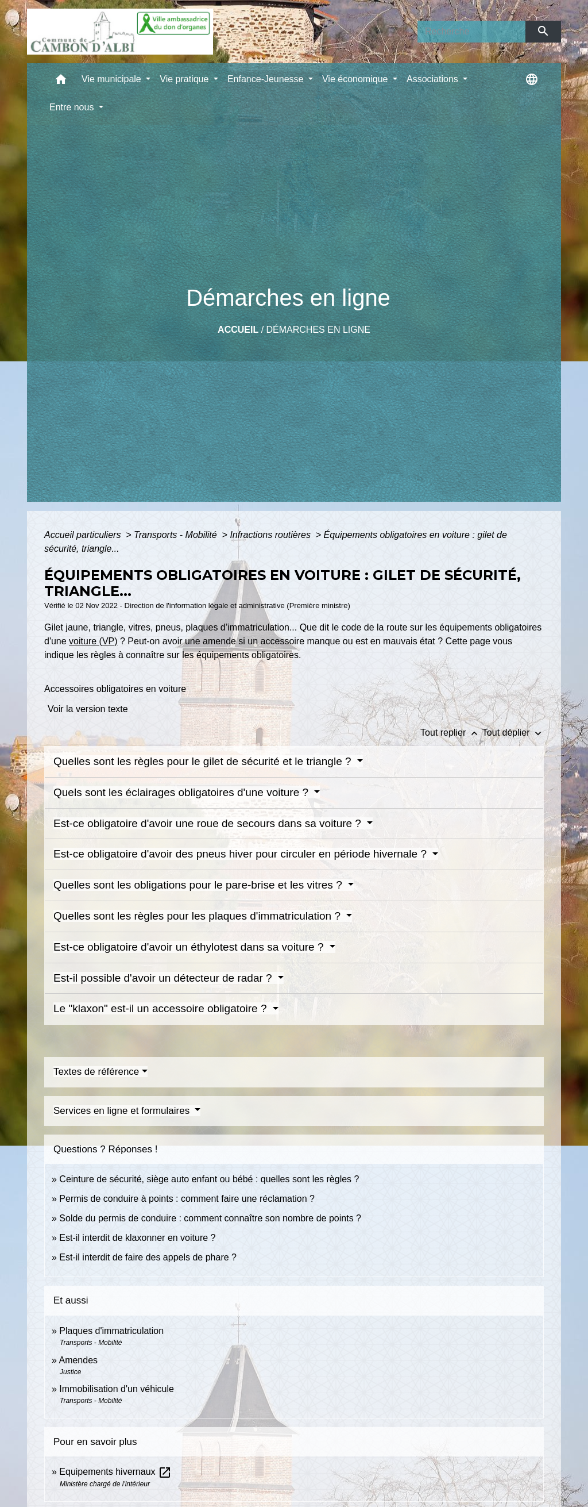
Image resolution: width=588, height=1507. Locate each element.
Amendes (78, 1360)
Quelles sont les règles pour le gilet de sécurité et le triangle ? (203, 761)
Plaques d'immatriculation (111, 1331)
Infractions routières (271, 535)
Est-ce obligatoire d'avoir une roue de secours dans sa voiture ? (208, 823)
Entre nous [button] (72, 107)
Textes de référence (96, 1071)
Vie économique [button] (356, 79)
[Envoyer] (543, 32)
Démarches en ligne (318, 330)
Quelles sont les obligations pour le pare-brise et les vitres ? (199, 885)
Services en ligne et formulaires (122, 1110)
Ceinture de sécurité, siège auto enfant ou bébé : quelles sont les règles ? (209, 1179)
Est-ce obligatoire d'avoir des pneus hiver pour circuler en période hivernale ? (241, 854)
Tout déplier (513, 732)
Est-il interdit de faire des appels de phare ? (148, 1257)
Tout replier (451, 732)
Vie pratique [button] (185, 79)
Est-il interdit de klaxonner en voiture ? (137, 1238)
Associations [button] (434, 79)
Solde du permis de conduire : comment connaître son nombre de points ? (210, 1218)
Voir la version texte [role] (88, 709)
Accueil (238, 330)
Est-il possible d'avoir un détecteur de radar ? (164, 978)
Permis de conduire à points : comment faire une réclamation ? (187, 1199)
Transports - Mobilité (176, 535)
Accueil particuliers (83, 535)
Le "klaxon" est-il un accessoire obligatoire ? (161, 1008)
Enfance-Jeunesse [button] (266, 79)
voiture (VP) (93, 641)
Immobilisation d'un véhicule (116, 1389)
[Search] (471, 32)
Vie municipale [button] (113, 79)
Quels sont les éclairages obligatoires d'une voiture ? (182, 792)
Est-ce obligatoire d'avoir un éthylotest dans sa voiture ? (190, 947)
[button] (61, 82)
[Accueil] (120, 31)
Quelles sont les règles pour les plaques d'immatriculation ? (198, 916)
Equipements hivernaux (115, 1472)
